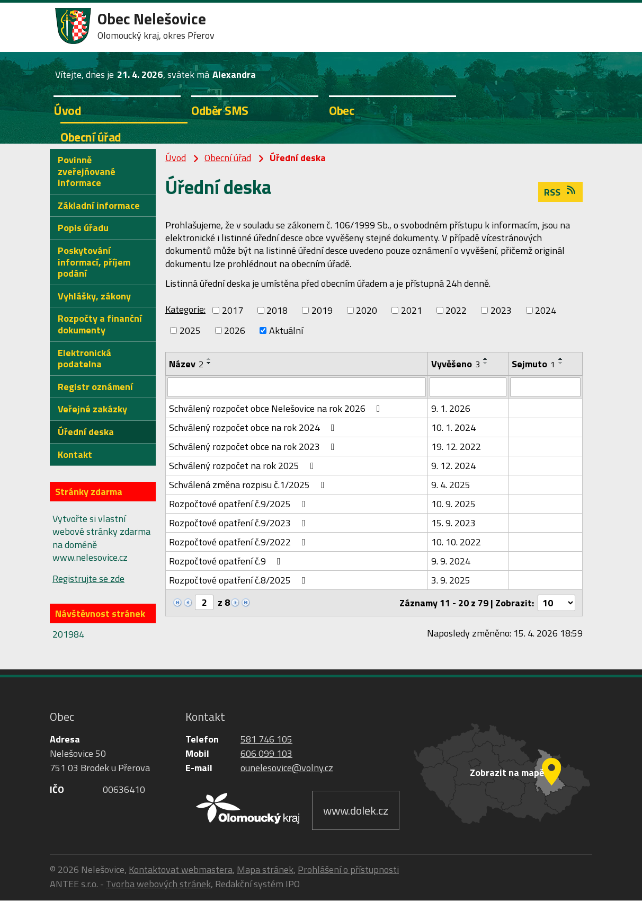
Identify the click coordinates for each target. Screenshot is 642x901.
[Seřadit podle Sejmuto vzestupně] (561, 359)
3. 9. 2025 (450, 580)
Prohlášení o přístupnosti (348, 870)
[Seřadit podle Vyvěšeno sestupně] (486, 363)
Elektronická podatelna (84, 359)
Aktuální (286, 330)
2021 (411, 310)
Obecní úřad (90, 136)
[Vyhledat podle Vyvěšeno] (468, 387)
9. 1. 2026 (450, 409)
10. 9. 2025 (453, 504)
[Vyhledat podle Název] (296, 387)
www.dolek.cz (355, 810)
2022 (456, 310)
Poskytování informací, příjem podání (94, 261)
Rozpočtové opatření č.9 (227, 561)
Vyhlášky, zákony (94, 296)
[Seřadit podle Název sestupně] (209, 363)
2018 (277, 310)
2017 (232, 310)
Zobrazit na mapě (507, 773)
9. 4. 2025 (450, 485)
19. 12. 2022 (456, 447)
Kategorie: (185, 309)
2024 (545, 310)
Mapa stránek (265, 870)
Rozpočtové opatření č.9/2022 (239, 542)
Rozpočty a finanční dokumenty (100, 324)
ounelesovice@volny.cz (286, 768)
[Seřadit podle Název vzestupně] (209, 359)
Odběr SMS (219, 110)
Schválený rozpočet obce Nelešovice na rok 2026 (277, 409)
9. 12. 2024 (453, 466)
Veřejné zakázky (92, 409)
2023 (501, 310)
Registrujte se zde (88, 578)
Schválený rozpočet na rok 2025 (243, 466)
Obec (341, 110)
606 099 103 (266, 754)
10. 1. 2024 (453, 428)
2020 (366, 310)
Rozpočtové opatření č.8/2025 (239, 580)
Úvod (67, 110)
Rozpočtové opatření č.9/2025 (239, 504)
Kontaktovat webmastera (181, 870)
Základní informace (99, 205)
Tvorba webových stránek (158, 884)
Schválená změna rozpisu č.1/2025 (249, 485)
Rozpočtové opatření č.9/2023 (239, 523)
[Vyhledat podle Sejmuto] (545, 387)
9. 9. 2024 (450, 561)
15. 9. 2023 (453, 523)
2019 (322, 310)
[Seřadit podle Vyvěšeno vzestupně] (486, 359)
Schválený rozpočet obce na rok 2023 (254, 447)
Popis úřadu (83, 227)
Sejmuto (533, 364)
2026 (234, 330)
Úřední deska (86, 432)
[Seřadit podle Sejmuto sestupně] (561, 363)
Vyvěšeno (455, 364)
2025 (190, 330)
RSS (560, 192)
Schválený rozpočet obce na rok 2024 (254, 428)
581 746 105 (266, 739)
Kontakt (75, 454)
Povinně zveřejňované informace (86, 171)
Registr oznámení (95, 386)
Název (186, 364)
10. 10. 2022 (456, 542)
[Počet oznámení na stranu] (556, 603)
